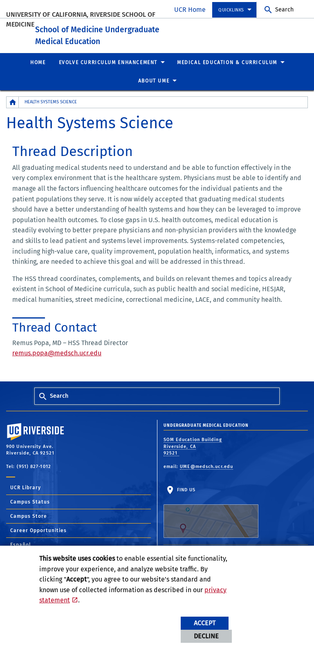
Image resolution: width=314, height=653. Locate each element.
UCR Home (190, 9)
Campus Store (28, 526)
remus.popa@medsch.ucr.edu (56, 363)
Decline (206, 636)
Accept (204, 623)
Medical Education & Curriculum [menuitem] (227, 72)
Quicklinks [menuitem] (231, 10)
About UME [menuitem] (153, 91)
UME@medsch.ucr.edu (206, 476)
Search (284, 9)
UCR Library (25, 498)
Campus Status (30, 512)
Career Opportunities (38, 541)
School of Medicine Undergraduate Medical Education (128, 38)
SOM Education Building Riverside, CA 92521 (193, 456)
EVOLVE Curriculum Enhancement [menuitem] (108, 72)
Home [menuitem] (37, 72)
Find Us (211, 522)
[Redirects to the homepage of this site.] (13, 112)
